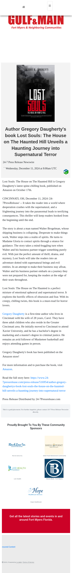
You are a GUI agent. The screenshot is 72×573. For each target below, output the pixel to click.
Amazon (7, 369)
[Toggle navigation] (50, 6)
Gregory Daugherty (13, 313)
